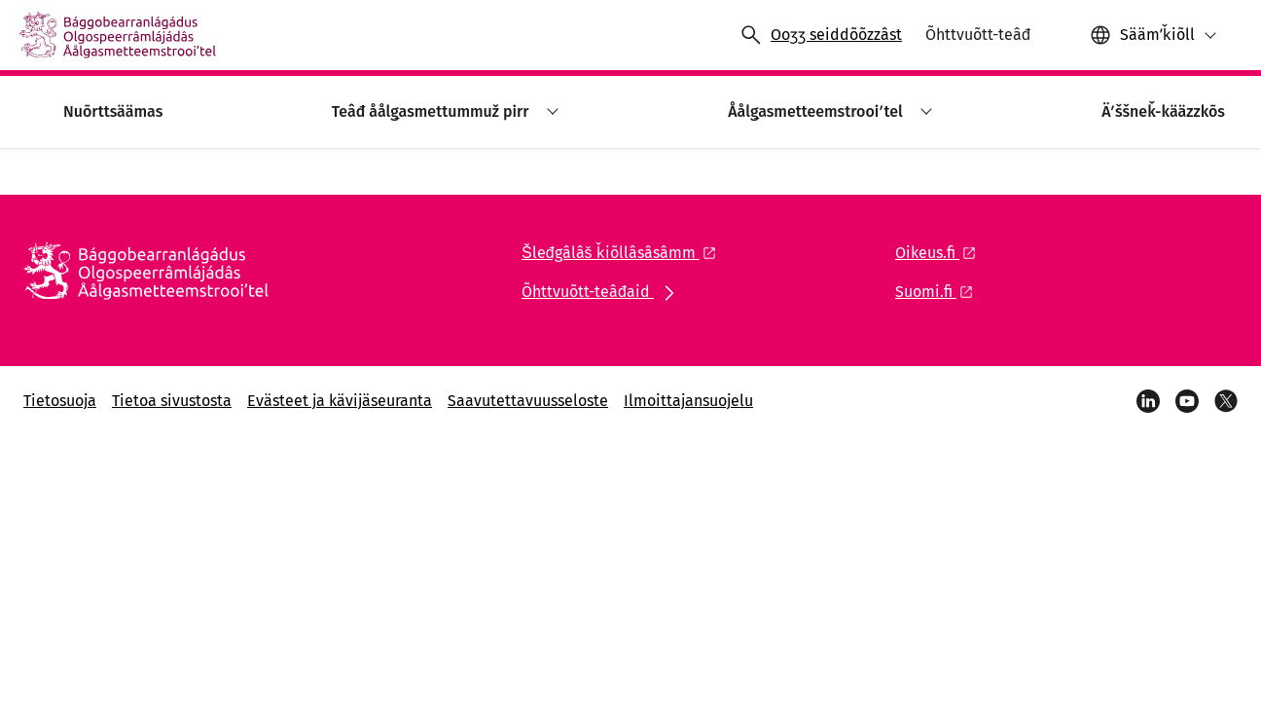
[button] (1153, 35)
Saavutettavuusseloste (528, 400)
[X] (1226, 401)
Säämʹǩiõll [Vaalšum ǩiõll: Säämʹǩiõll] (1157, 34)
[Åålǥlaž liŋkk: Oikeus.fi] (941, 252)
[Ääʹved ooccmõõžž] (820, 35)
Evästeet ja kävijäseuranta (339, 400)
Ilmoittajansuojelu (688, 400)
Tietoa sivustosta (172, 400)
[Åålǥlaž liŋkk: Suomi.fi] (939, 291)
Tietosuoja (59, 400)
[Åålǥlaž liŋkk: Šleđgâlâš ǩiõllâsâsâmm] (624, 252)
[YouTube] (1187, 401)
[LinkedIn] (1148, 401)
